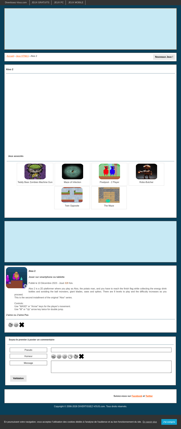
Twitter (149, 396)
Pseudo (28, 350)
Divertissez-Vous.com (16, 2)
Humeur (28, 356)
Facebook (137, 396)
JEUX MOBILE (75, 2)
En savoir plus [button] (150, 422)
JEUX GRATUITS (40, 2)
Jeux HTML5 (22, 56)
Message (28, 363)
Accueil (10, 56)
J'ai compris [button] (169, 422)
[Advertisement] (90, 29)
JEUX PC (59, 2)
